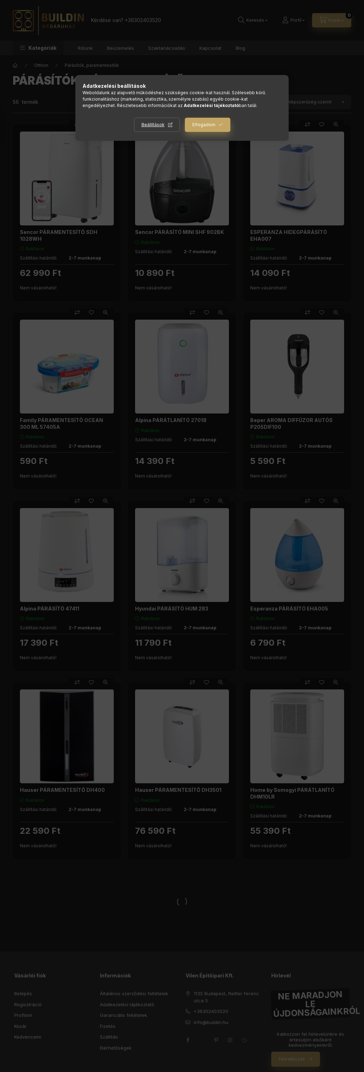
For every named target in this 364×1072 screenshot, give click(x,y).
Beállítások (153, 124)
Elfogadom (203, 124)
